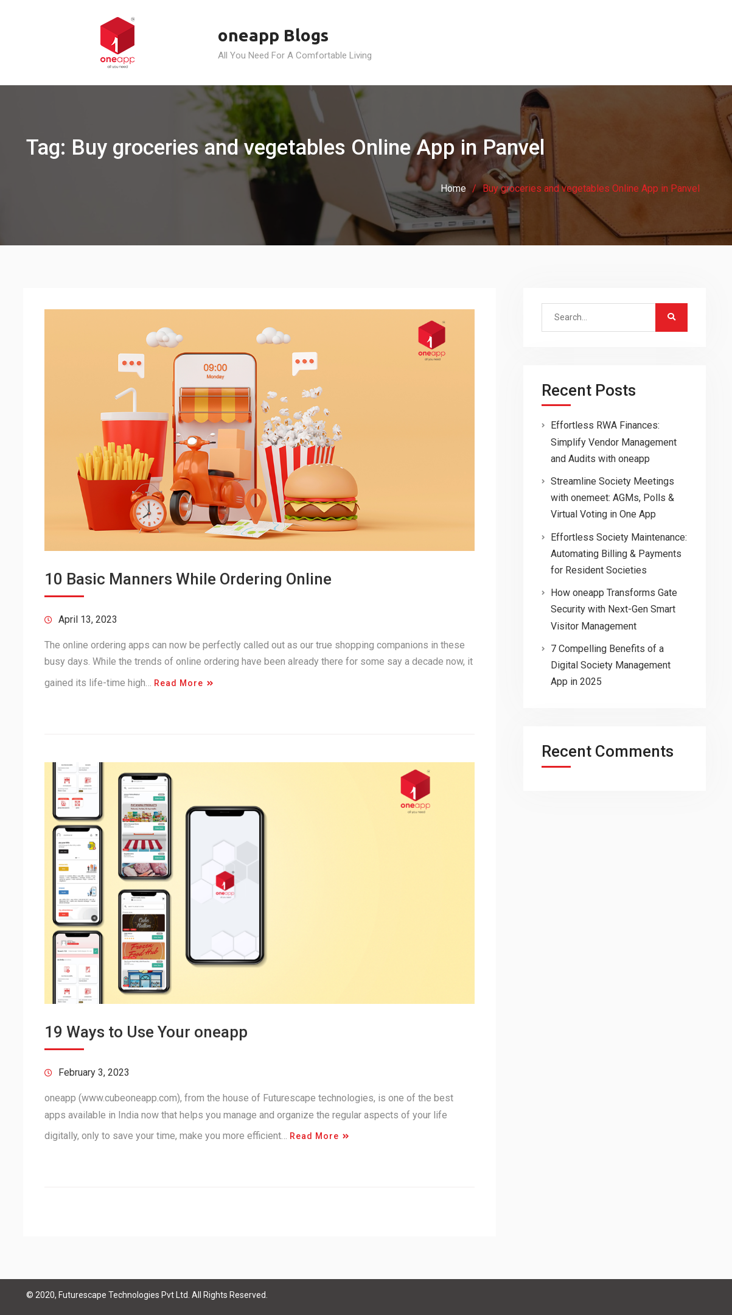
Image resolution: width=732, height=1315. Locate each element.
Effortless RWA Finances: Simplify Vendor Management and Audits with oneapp (614, 441)
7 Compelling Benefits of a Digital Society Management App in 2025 (611, 665)
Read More (178, 683)
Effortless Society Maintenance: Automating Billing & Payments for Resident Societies (619, 553)
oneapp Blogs (273, 35)
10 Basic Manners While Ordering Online (188, 579)
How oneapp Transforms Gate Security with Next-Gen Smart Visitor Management (614, 609)
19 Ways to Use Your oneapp (146, 1032)
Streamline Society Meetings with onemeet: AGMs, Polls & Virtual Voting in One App (612, 497)
